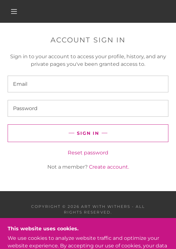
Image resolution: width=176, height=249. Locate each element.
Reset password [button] (88, 153)
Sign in (88, 133)
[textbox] (88, 84)
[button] (16, 11)
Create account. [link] (109, 167)
